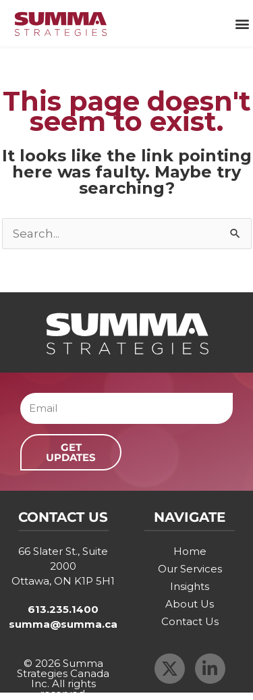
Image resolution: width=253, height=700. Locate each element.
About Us (189, 603)
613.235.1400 (63, 609)
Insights (189, 586)
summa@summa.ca (63, 624)
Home (189, 551)
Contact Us (190, 621)
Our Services (190, 568)
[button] (242, 24)
